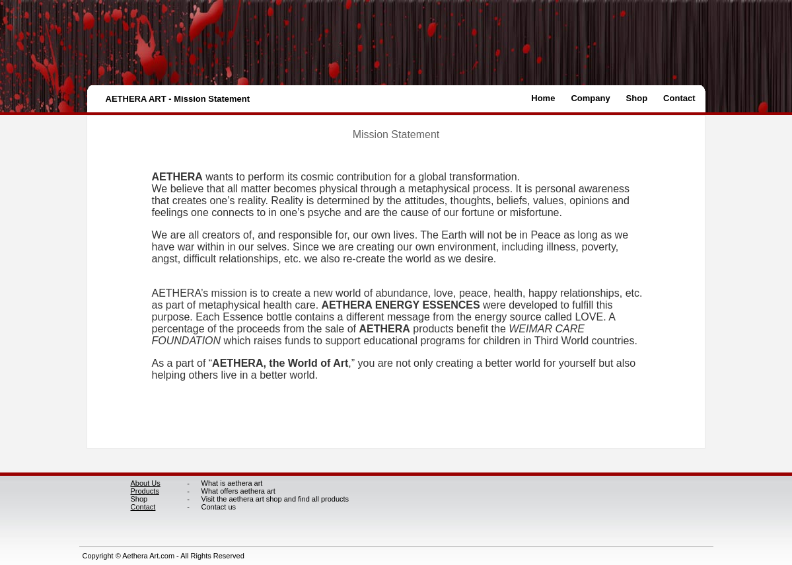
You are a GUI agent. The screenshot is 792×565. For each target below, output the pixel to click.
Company (590, 98)
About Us (146, 483)
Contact (679, 98)
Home (543, 98)
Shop (637, 98)
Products (145, 491)
